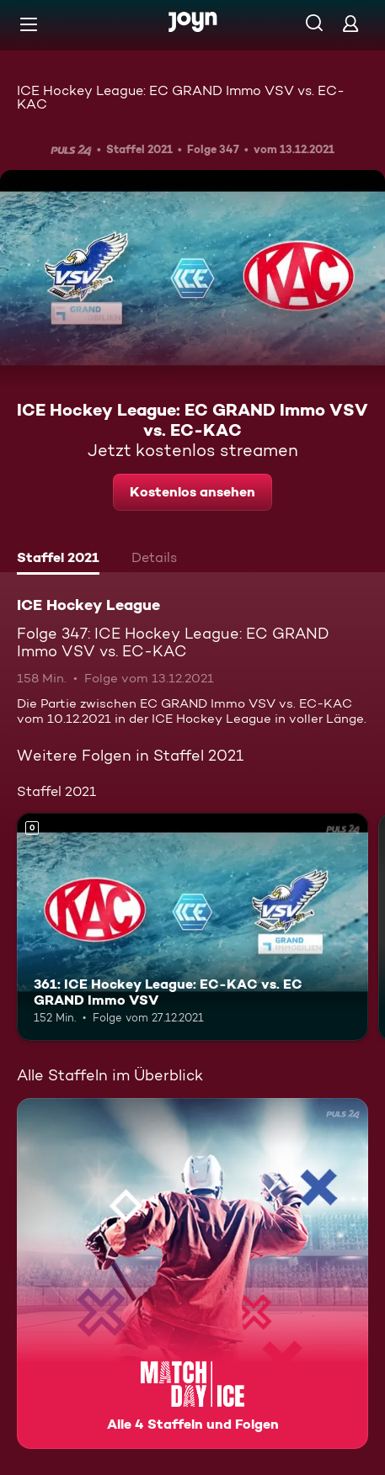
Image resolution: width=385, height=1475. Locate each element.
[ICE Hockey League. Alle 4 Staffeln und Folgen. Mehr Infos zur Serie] (192, 1273)
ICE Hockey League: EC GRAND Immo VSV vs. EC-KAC (181, 97)
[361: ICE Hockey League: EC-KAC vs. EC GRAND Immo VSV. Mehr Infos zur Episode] (192, 927)
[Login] (350, 23)
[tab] (58, 559)
